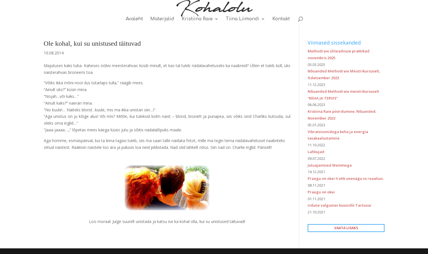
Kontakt (281, 19)
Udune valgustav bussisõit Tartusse (339, 205)
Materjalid (162, 19)
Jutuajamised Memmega (330, 165)
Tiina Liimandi (242, 19)
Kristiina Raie (197, 19)
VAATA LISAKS (346, 228)
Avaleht (134, 19)
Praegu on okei (321, 192)
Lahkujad (316, 151)
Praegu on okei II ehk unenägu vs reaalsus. (346, 178)
